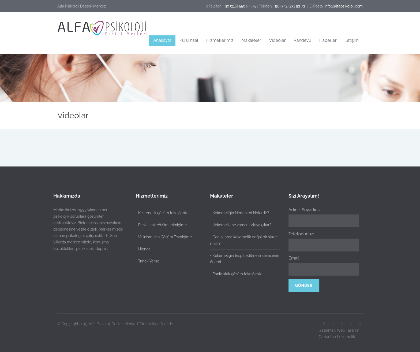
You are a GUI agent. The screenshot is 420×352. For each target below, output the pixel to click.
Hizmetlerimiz (219, 40)
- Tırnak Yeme (147, 261)
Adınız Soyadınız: (304, 209)
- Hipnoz (143, 249)
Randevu (302, 40)
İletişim (352, 40)
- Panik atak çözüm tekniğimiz (161, 225)
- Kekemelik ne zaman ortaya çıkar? (239, 225)
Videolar (277, 40)
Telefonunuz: (300, 233)
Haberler (328, 40)
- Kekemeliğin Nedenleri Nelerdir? (238, 213)
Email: (293, 258)
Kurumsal (188, 40)
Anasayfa (162, 40)
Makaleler (251, 40)
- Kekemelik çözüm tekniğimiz (162, 213)
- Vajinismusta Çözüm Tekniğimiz (164, 237)
